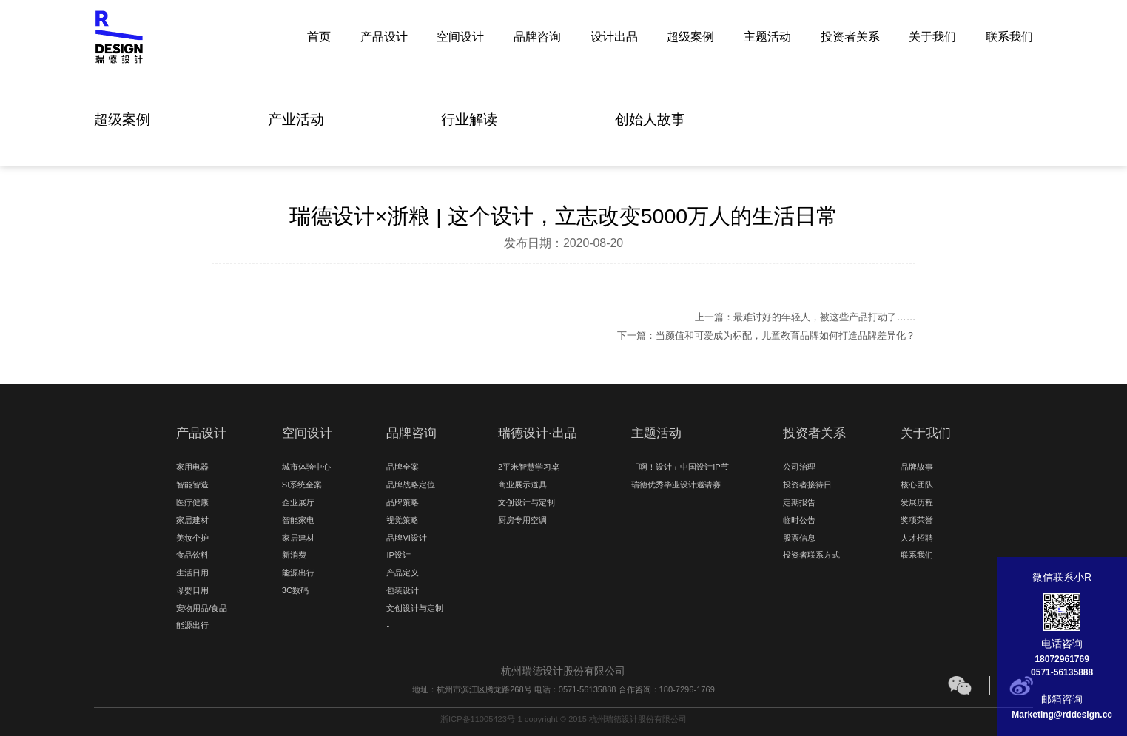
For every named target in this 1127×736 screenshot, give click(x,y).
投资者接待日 (807, 484)
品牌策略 (402, 502)
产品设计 (384, 36)
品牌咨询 (537, 36)
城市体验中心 (306, 466)
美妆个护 (192, 537)
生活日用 (192, 572)
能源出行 (192, 625)
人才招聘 (917, 537)
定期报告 (799, 502)
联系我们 (1009, 36)
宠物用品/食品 (201, 608)
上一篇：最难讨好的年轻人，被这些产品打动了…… (805, 317)
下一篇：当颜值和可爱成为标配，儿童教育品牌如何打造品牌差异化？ (766, 336)
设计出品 (614, 36)
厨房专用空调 (522, 520)
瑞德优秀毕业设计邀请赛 (676, 484)
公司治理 (799, 466)
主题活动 (767, 36)
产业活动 (296, 119)
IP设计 (398, 554)
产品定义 (402, 572)
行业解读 (469, 119)
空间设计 (460, 36)
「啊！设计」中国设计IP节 (679, 466)
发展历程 (917, 502)
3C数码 (295, 590)
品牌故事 (917, 466)
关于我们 (932, 36)
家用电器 (192, 466)
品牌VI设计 (406, 537)
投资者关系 (850, 36)
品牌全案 (402, 466)
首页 (319, 36)
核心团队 (917, 484)
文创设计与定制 (414, 608)
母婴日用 (192, 590)
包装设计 (402, 590)
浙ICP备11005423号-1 (481, 719)
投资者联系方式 (811, 554)
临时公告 (799, 520)
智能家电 (298, 520)
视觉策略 (402, 520)
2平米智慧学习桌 (528, 466)
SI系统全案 (302, 484)
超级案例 (690, 36)
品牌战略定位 (410, 484)
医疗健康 (192, 502)
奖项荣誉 (917, 520)
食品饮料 (192, 554)
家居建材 (192, 520)
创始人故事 (650, 119)
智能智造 (192, 484)
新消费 (294, 554)
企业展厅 (298, 502)
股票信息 (799, 537)
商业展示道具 (522, 484)
